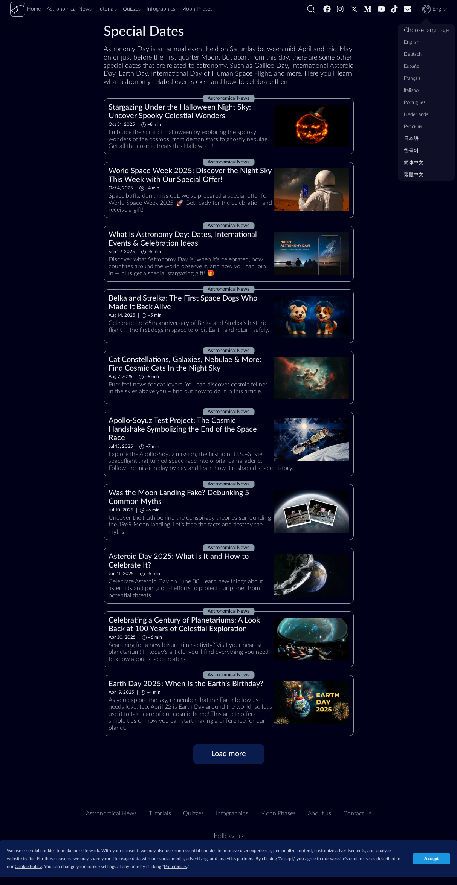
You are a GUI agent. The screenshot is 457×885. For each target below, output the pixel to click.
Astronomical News (111, 813)
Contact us (357, 813)
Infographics (232, 813)
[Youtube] (381, 9)
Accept (431, 858)
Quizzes (193, 813)
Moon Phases (278, 813)
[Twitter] (354, 9)
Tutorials (160, 813)
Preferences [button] (175, 866)
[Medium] (367, 9)
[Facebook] (327, 9)
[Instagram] (340, 9)
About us (319, 813)
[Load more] (228, 754)
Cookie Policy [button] (28, 866)
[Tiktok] (394, 9)
